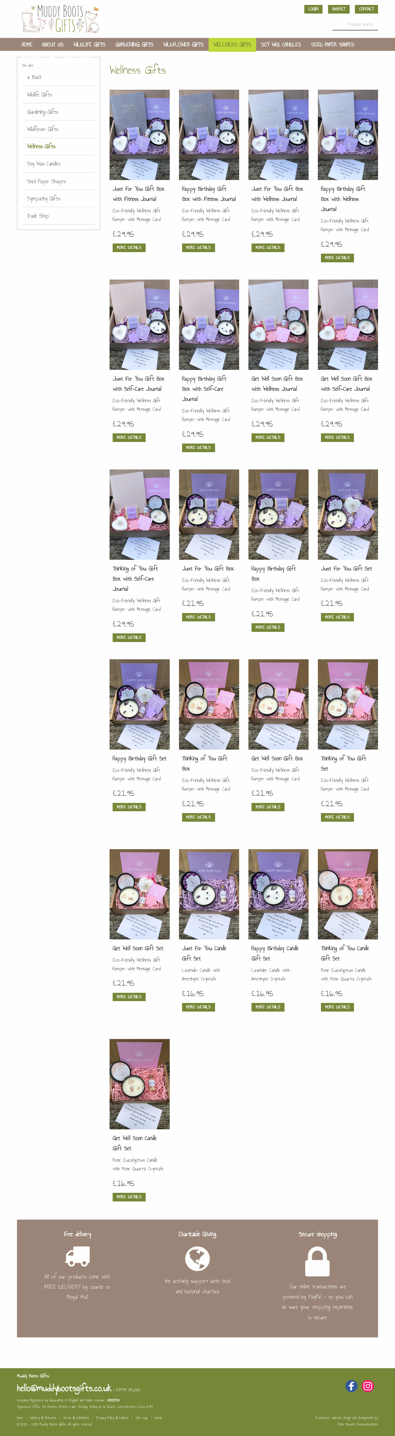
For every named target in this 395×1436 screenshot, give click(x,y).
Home (20, 1418)
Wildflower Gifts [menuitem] (183, 44)
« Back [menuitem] (34, 77)
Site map (141, 1418)
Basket (338, 9)
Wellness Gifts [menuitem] (232, 44)
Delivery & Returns (43, 1418)
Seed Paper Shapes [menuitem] (332, 44)
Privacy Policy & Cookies (112, 1418)
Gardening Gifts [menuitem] (134, 44)
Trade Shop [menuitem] (77, 59)
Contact (366, 9)
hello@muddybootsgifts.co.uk (64, 1388)
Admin (158, 1418)
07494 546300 (128, 1389)
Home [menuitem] (27, 44)
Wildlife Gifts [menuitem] (89, 44)
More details (129, 247)
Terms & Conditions (76, 1418)
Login (313, 9)
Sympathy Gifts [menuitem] (38, 59)
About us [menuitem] (53, 44)
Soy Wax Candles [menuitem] (281, 44)
